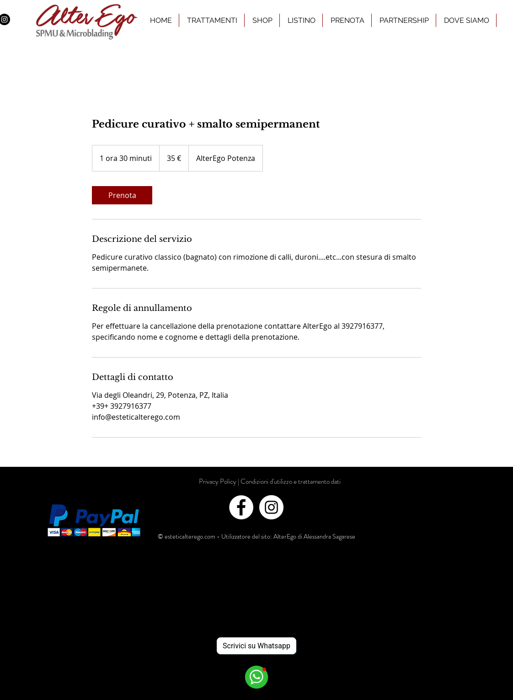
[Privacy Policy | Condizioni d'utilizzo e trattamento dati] (270, 481)
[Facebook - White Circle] (241, 507)
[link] (122, 195)
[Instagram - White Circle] (271, 507)
